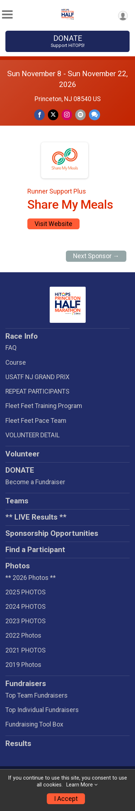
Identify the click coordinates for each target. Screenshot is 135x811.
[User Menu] (123, 16)
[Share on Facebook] (39, 114)
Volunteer (22, 454)
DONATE (67, 41)
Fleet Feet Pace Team (35, 420)
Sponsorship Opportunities (51, 533)
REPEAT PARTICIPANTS (37, 391)
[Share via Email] (80, 114)
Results (18, 743)
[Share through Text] (94, 114)
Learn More (79, 785)
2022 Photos (23, 635)
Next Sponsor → (96, 256)
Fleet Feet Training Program (43, 405)
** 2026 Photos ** (30, 577)
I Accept (66, 798)
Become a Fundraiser (35, 482)
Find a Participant (35, 549)
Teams (16, 500)
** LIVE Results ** (36, 517)
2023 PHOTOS (25, 621)
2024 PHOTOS (25, 606)
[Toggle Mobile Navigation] (7, 14)
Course (15, 362)
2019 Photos (23, 664)
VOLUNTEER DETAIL (32, 435)
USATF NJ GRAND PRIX (37, 377)
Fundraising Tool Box (34, 724)
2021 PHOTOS (25, 650)
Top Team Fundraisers (36, 695)
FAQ (11, 347)
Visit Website (53, 223)
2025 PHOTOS (25, 592)
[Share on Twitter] (53, 114)
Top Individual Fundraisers (42, 710)
